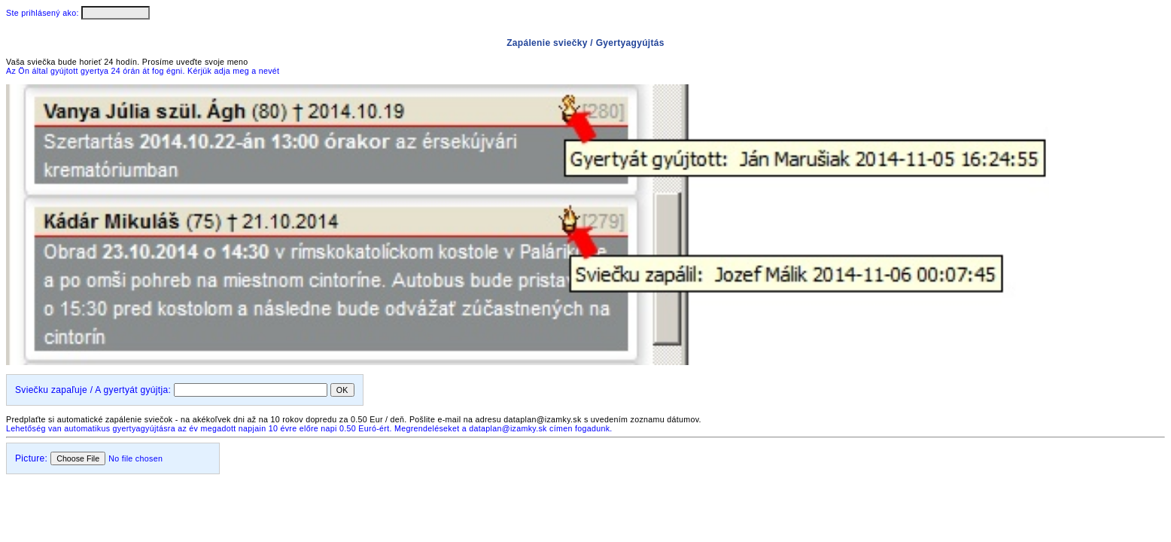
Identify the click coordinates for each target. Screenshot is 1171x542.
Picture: (31, 458)
